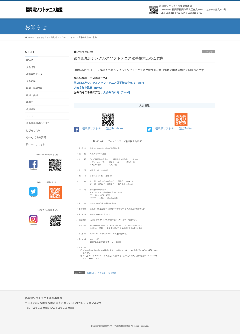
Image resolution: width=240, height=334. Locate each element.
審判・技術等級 (34, 88)
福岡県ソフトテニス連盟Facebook (102, 128)
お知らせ (208, 51)
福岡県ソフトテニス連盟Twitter (173, 128)
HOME (29, 60)
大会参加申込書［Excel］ (89, 87)
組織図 (29, 102)
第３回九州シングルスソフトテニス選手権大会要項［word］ (110, 82)
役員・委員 (32, 95)
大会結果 (31, 81)
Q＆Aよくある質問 (36, 137)
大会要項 (112, 273)
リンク (29, 116)
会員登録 (31, 109)
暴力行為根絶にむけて (38, 123)
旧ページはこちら (35, 144)
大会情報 (102, 273)
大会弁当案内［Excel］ (117, 92)
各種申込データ (34, 74)
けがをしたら (33, 130)
